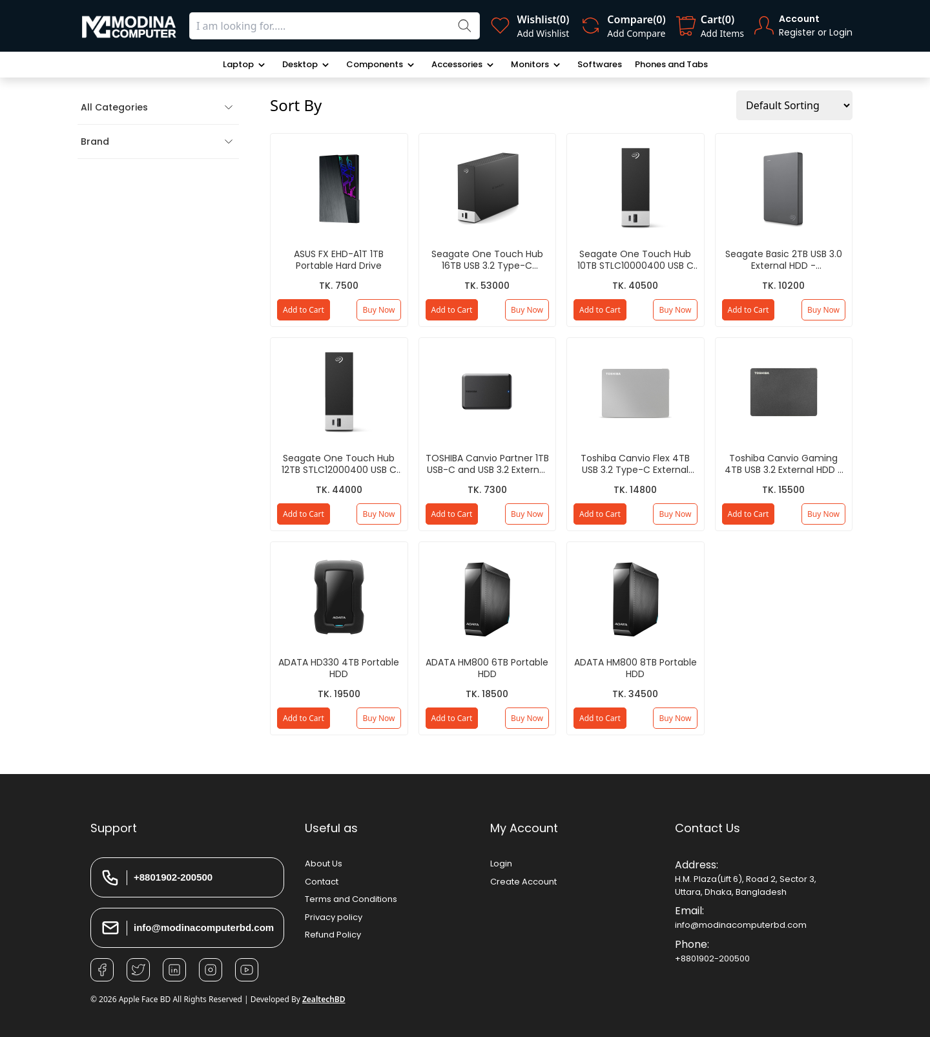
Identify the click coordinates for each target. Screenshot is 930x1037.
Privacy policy (333, 917)
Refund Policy (333, 934)
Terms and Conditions (351, 899)
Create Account (523, 881)
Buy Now (378, 309)
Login (501, 863)
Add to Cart (303, 309)
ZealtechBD (324, 999)
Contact (321, 881)
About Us (323, 863)
